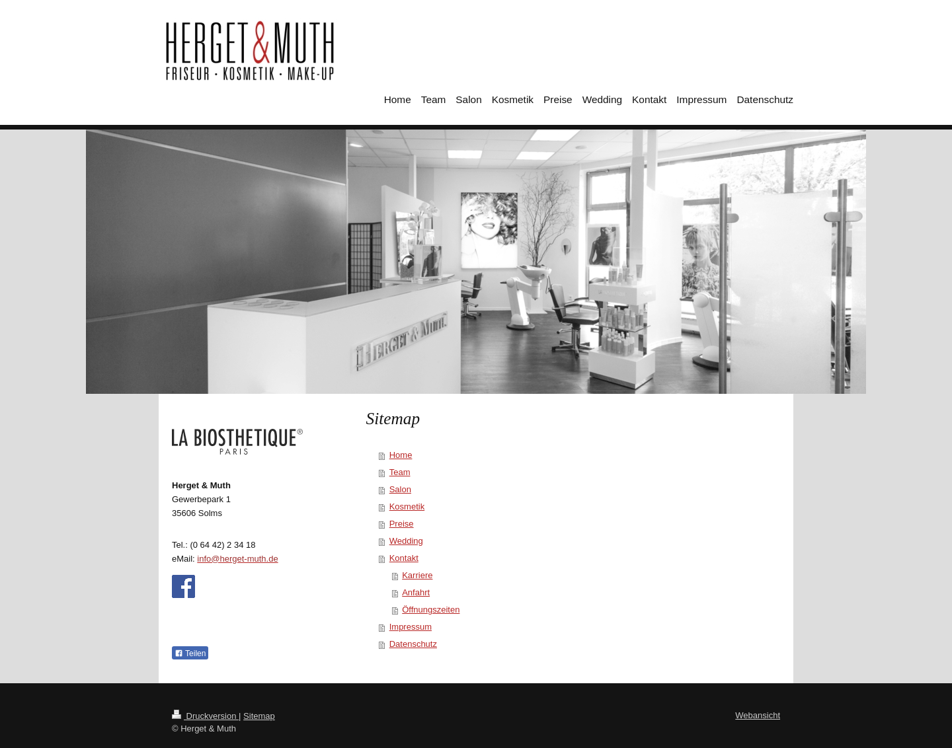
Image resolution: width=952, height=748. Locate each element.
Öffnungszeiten (430, 610)
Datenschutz (413, 644)
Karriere (417, 575)
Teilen (190, 653)
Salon (400, 489)
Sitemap (259, 716)
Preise (401, 524)
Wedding (406, 541)
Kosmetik (406, 506)
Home (401, 455)
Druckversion (205, 716)
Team (400, 472)
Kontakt (403, 558)
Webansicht (757, 715)
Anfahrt (416, 592)
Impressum (410, 627)
